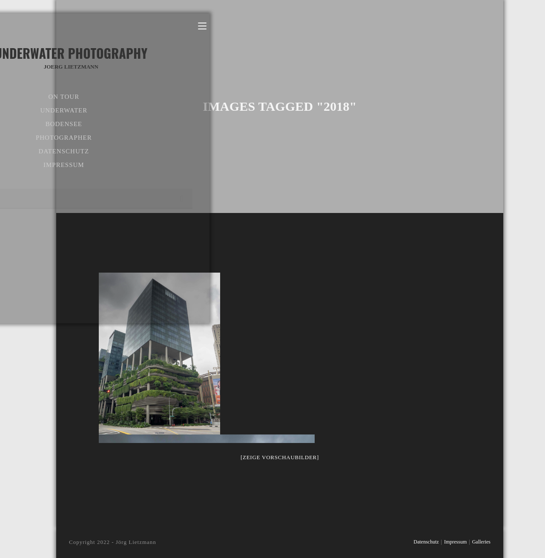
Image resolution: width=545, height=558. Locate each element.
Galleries (481, 542)
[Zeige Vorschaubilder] (280, 457)
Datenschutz (426, 542)
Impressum (455, 542)
